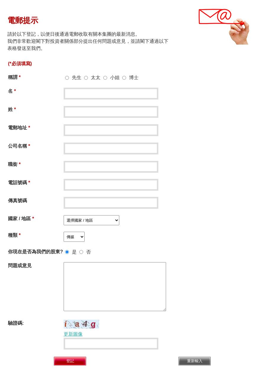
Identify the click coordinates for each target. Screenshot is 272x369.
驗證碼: (16, 323)
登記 (70, 361)
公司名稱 (17, 145)
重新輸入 (194, 361)
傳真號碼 (17, 200)
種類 (12, 235)
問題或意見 (20, 265)
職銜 (12, 164)
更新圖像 (73, 334)
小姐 (115, 77)
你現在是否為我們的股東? (35, 251)
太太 (95, 77)
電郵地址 (17, 127)
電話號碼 (17, 182)
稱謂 (12, 77)
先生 (76, 77)
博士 (134, 77)
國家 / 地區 (19, 218)
